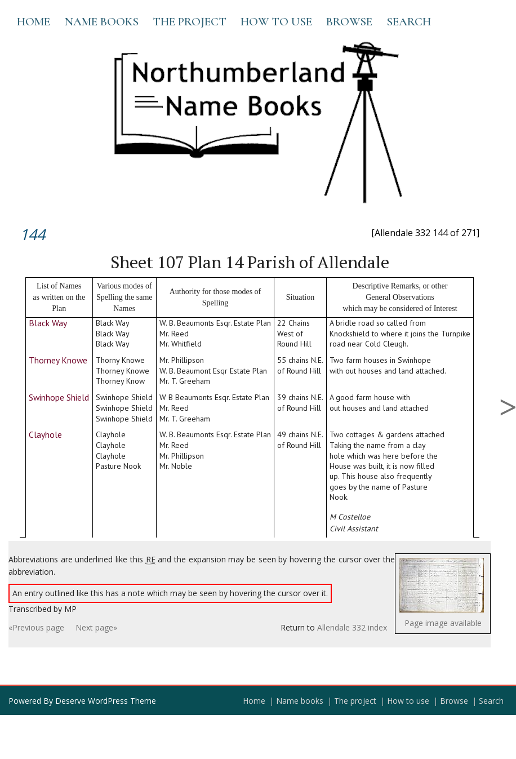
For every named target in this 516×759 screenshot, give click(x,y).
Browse (349, 22)
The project (189, 22)
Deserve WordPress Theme (105, 700)
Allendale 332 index (352, 627)
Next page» (96, 627)
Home (33, 22)
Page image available (443, 623)
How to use (276, 22)
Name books (101, 22)
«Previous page (36, 627)
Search (408, 22)
